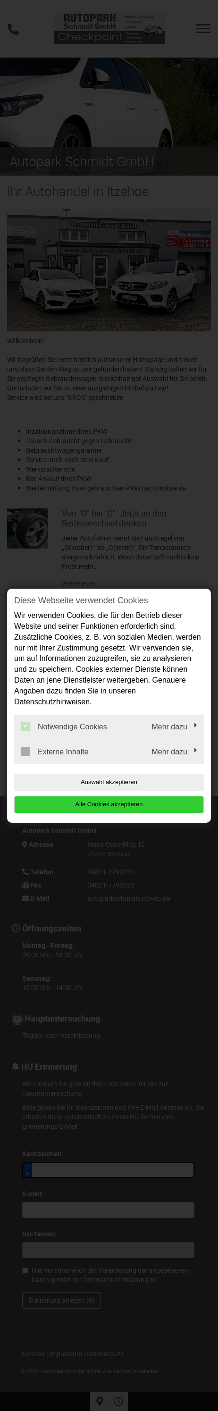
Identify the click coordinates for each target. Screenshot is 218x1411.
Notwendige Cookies (64, 726)
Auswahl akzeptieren (109, 782)
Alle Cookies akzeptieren (109, 804)
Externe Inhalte (55, 751)
